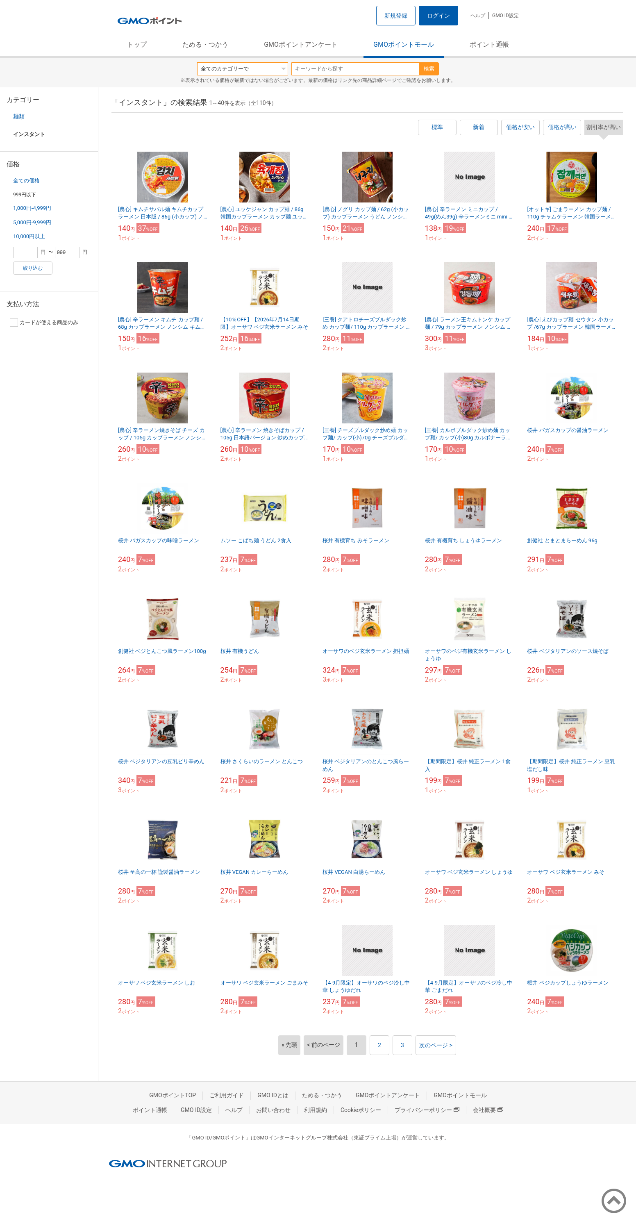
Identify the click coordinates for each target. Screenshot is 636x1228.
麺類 (19, 116)
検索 (429, 69)
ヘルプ (477, 15)
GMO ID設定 (505, 15)
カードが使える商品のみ (44, 322)
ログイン (438, 15)
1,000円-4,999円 (32, 208)
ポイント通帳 (489, 44)
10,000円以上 (29, 236)
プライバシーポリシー (427, 1110)
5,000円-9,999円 (32, 222)
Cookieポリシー (361, 1110)
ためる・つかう (205, 44)
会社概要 (488, 1110)
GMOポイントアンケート (301, 44)
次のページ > (435, 1045)
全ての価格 (26, 180)
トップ (137, 44)
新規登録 (395, 15)
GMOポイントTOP (172, 1095)
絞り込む (33, 268)
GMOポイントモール (403, 44)
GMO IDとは (272, 1095)
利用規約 (315, 1110)
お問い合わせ (273, 1110)
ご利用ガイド (226, 1095)
